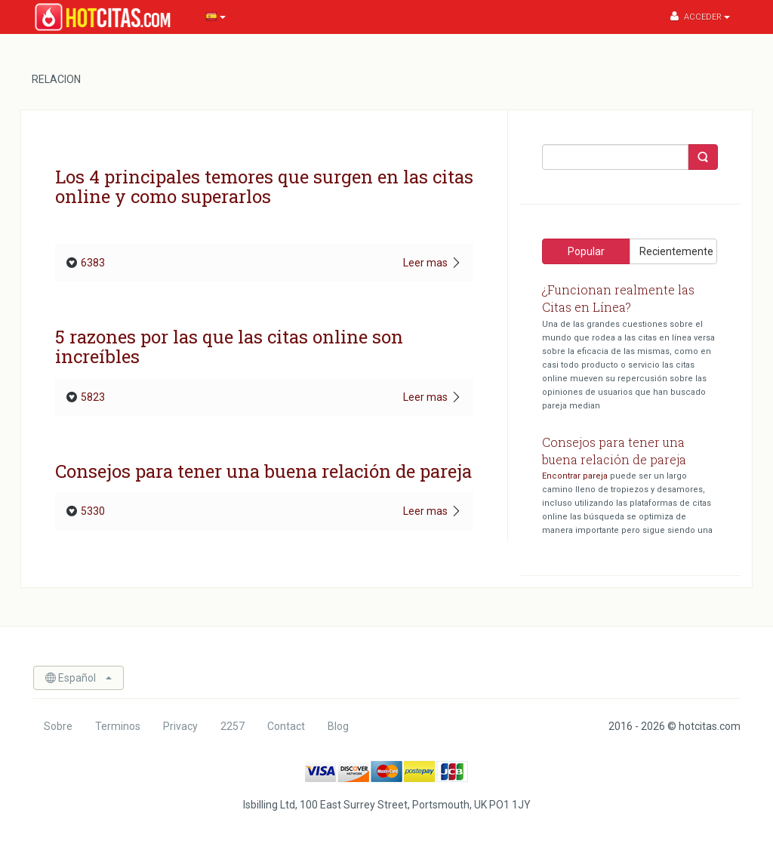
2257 (232, 726)
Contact (286, 726)
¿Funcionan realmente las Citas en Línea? (618, 298)
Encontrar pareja (575, 476)
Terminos (117, 726)
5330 (85, 511)
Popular (586, 251)
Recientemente (676, 251)
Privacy (180, 726)
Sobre (58, 726)
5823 (85, 397)
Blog (338, 726)
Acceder (700, 16)
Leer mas (432, 263)
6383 (85, 263)
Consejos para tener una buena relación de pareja (614, 450)
